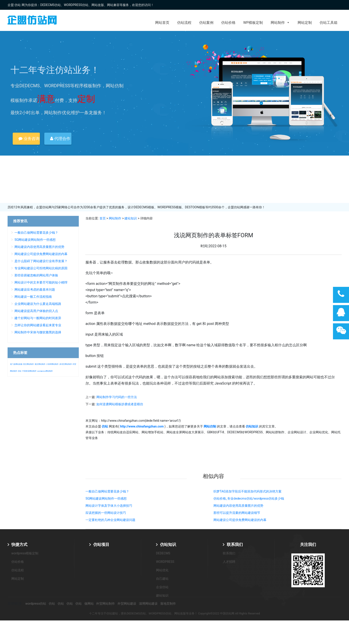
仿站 (19, 371)
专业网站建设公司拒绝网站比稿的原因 (40, 268)
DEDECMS (163, 553)
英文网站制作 (28, 364)
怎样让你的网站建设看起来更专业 (37, 325)
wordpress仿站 (35, 603)
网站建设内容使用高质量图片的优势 (238, 505)
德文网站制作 (40, 364)
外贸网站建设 (127, 603)
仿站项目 (101, 544)
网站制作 (280, 22)
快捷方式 (19, 544)
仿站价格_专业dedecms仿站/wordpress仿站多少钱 (248, 498)
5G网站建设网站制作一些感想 (106, 498)
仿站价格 (228, 22)
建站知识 (130, 218)
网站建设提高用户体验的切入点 (36, 311)
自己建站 (162, 578)
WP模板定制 (253, 22)
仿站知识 (168, 544)
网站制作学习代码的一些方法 (116, 397)
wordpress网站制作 (45, 371)
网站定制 (305, 22)
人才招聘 (229, 561)
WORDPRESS (165, 561)
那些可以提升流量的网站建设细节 (236, 513)
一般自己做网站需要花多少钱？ (107, 491)
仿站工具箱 (328, 22)
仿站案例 (206, 22)
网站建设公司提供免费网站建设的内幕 (239, 520)
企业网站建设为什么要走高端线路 (37, 304)
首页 (102, 218)
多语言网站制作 (65, 364)
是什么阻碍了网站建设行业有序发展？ (40, 261)
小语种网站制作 (52, 364)
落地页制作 (168, 603)
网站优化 (162, 570)
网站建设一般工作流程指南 (33, 296)
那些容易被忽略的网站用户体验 (36, 275)
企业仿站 (162, 587)
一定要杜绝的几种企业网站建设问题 (110, 520)
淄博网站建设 (148, 603)
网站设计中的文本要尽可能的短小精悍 (40, 282)
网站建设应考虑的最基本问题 (34, 289)
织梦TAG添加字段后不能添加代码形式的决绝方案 (247, 491)
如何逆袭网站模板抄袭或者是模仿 (119, 404)
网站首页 (162, 22)
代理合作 (60, 138)
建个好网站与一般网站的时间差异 (37, 318)
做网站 (89, 603)
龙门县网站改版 (16, 364)
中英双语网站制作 (29, 371)
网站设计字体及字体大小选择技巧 (108, 505)
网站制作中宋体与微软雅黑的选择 (37, 332)
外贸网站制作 (105, 603)
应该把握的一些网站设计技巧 (105, 513)
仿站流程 (184, 22)
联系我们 (235, 544)
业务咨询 (28, 138)
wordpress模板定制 (24, 553)
